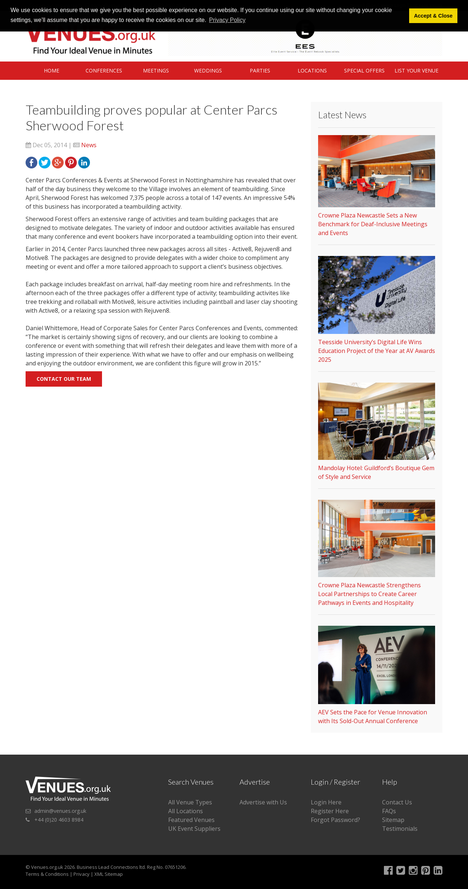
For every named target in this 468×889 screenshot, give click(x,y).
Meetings (156, 70)
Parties (260, 70)
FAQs (389, 811)
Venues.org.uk (47, 867)
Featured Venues (191, 820)
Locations (312, 70)
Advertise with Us (263, 802)
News (89, 145)
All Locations (185, 811)
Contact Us (397, 802)
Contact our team (64, 378)
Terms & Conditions (47, 874)
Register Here (330, 811)
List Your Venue (416, 70)
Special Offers (364, 70)
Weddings (208, 70)
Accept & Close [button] (433, 16)
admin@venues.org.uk (60, 810)
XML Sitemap (108, 874)
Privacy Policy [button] (227, 20)
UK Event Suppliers (194, 829)
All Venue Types (190, 802)
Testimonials (400, 829)
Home (51, 70)
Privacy (81, 874)
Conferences (104, 70)
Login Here (326, 802)
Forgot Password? (335, 820)
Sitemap (393, 820)
